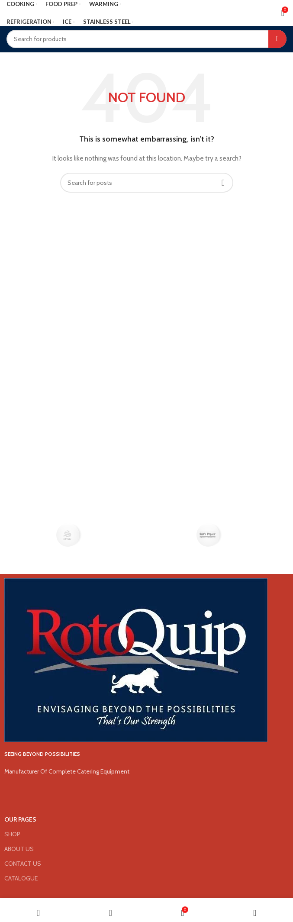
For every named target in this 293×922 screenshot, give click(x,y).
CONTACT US (22, 863)
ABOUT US (19, 849)
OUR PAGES (20, 819)
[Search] (146, 39)
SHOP (12, 834)
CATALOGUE (21, 878)
